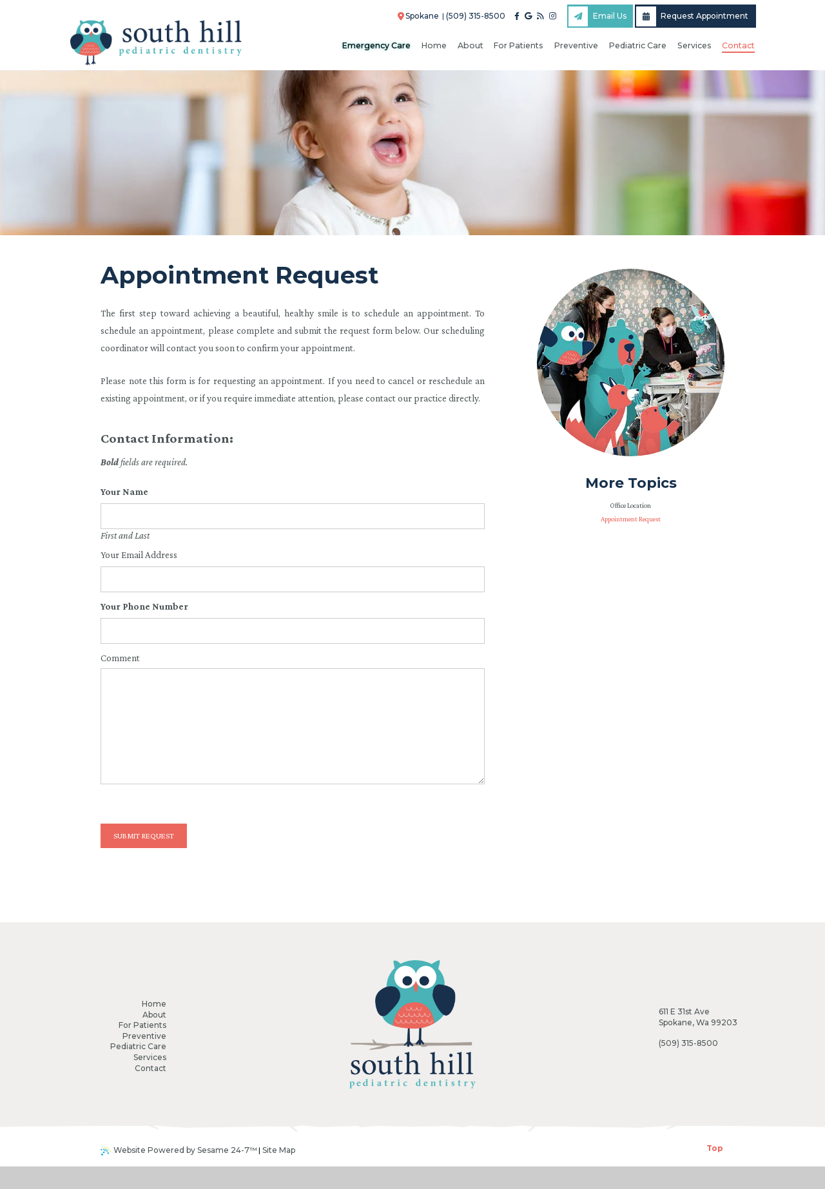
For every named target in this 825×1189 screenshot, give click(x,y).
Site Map (278, 1172)
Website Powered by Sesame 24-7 (179, 1173)
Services (149, 1057)
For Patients (142, 1025)
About (154, 1015)
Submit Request (143, 835)
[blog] (540, 16)
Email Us (597, 16)
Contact (150, 1068)
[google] (528, 16)
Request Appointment (692, 16)
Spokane (418, 16)
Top (714, 1170)
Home (154, 1004)
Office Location (630, 505)
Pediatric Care (138, 1046)
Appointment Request (631, 519)
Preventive (144, 1036)
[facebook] (516, 16)
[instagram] (552, 16)
